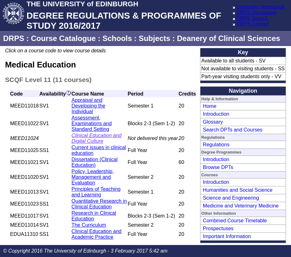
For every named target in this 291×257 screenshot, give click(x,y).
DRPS (13, 38)
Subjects (154, 38)
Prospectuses (218, 228)
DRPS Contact (252, 23)
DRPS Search (252, 18)
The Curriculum (89, 225)
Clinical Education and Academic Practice (97, 234)
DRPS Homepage (256, 12)
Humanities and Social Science (238, 190)
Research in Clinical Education (94, 215)
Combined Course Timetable (235, 220)
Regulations (216, 144)
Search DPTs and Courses (233, 129)
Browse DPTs (218, 167)
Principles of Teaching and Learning (96, 191)
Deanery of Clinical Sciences (228, 38)
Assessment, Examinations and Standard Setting (92, 123)
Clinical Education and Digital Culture (97, 138)
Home (210, 106)
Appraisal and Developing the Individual (88, 105)
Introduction (216, 114)
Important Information (227, 236)
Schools (117, 38)
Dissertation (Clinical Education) (95, 162)
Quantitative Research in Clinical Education (99, 203)
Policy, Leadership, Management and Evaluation (93, 177)
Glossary (213, 122)
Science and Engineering (231, 198)
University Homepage (260, 6)
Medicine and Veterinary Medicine (241, 205)
